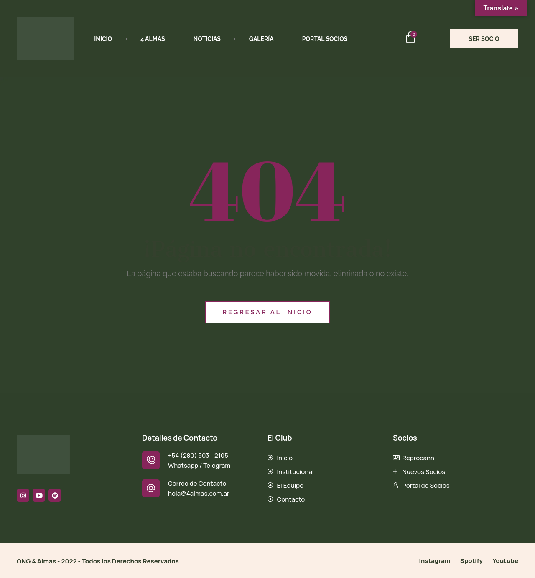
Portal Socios (325, 39)
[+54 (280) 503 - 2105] (151, 460)
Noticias (207, 39)
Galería (261, 39)
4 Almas (152, 39)
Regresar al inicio (267, 312)
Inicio (103, 39)
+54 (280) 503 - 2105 (198, 455)
